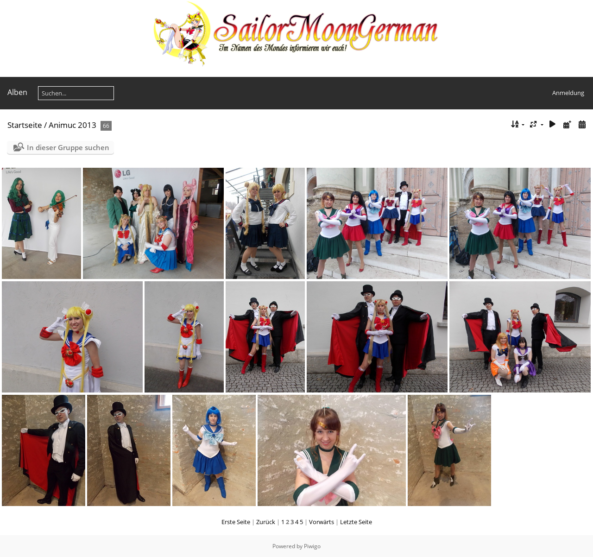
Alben (17, 92)
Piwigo (312, 546)
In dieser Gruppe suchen (68, 147)
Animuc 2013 (72, 125)
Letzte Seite (356, 522)
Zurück (265, 522)
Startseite (24, 125)
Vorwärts (321, 522)
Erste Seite (235, 522)
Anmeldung (568, 93)
